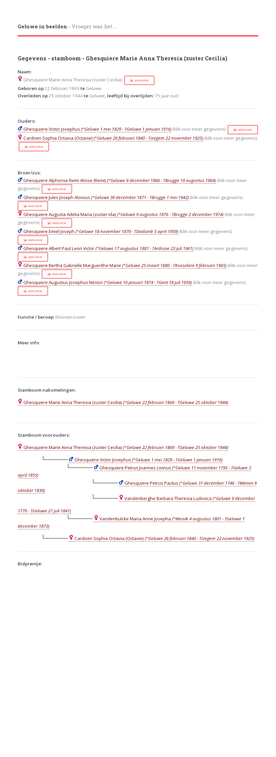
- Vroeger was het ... (67, 26)
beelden (142, 80)
